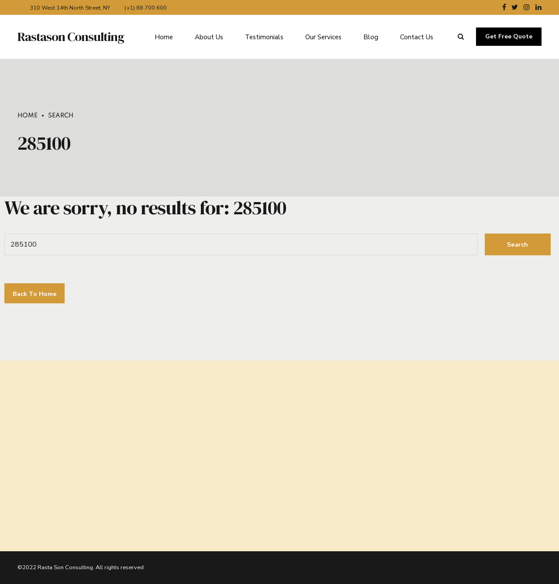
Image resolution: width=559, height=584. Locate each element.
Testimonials (264, 36)
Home (164, 36)
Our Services (323, 36)
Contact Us (416, 36)
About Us (209, 36)
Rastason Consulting (70, 36)
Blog (370, 36)
